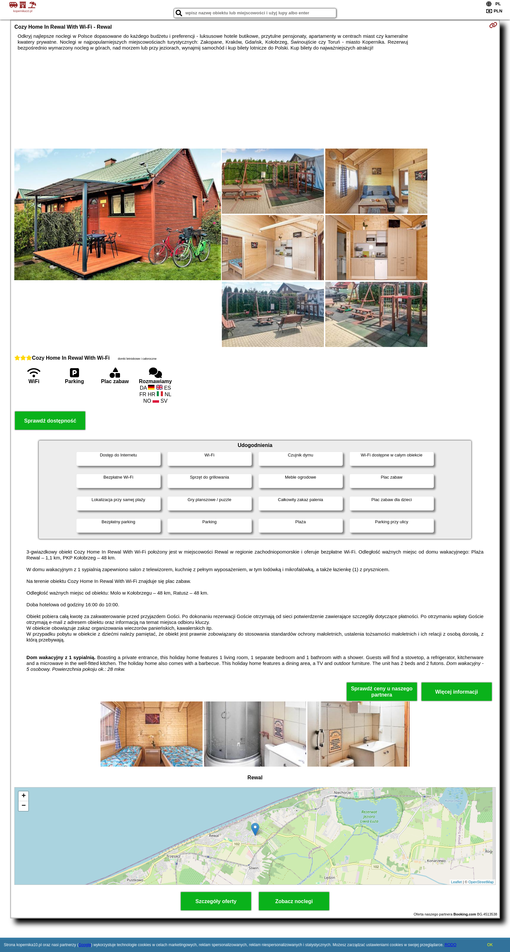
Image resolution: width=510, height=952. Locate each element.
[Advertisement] (255, 99)
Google (84, 945)
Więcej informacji (456, 692)
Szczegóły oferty (215, 901)
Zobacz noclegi (294, 901)
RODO (450, 945)
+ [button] (23, 796)
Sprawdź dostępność (50, 421)
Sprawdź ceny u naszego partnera (381, 692)
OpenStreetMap (481, 882)
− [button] (23, 806)
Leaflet (456, 882)
